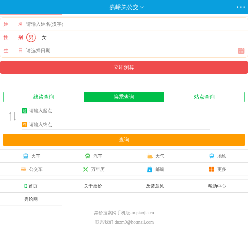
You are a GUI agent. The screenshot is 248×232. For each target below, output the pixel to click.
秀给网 (31, 199)
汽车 (93, 156)
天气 (155, 156)
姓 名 (13, 24)
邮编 (155, 169)
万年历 (93, 169)
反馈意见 (155, 185)
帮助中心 (217, 185)
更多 (217, 169)
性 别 (13, 37)
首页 (31, 185)
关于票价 (93, 185)
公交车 (31, 169)
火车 (31, 156)
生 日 (13, 50)
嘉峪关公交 (124, 7)
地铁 (217, 156)
